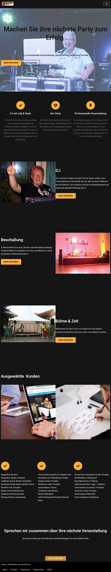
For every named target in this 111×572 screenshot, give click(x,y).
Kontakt (14, 570)
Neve (4, 564)
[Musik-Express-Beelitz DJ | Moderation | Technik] (8, 4)
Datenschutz (38, 570)
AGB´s (50, 570)
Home (4, 570)
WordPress (25, 564)
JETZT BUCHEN (30, 63)
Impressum (25, 570)
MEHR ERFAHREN (11, 63)
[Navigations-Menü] (106, 4)
